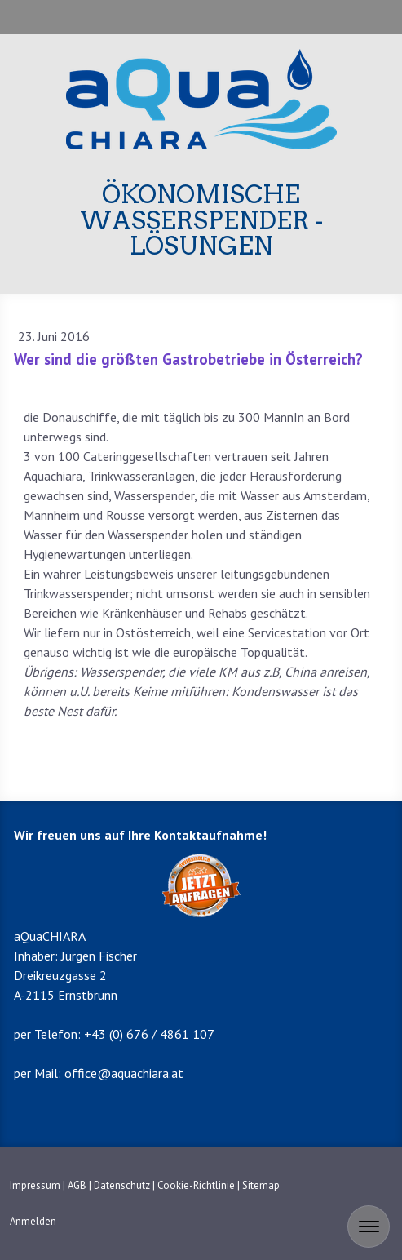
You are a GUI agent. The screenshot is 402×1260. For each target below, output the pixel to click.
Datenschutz (122, 1185)
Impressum (35, 1185)
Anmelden (33, 1221)
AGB (77, 1185)
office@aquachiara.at (123, 1073)
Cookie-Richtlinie (196, 1185)
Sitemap (261, 1185)
